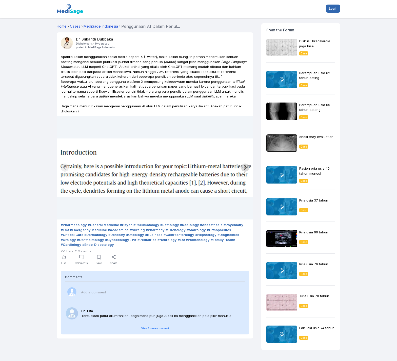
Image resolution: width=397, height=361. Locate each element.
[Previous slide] (65, 168)
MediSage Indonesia (101, 47)
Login (333, 8)
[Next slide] (245, 168)
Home (62, 26)
